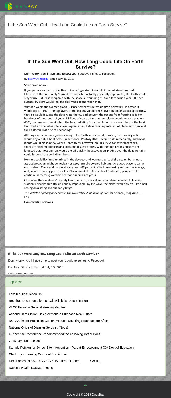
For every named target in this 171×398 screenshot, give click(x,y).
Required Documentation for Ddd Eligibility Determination (48, 300)
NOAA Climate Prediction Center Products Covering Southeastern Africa (58, 321)
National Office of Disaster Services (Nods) (38, 327)
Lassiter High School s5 (25, 294)
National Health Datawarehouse (31, 367)
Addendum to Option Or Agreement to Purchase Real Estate (50, 314)
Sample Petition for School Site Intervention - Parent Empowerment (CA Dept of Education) (72, 347)
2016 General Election (24, 341)
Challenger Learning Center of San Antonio (38, 354)
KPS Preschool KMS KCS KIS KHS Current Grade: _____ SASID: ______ (60, 361)
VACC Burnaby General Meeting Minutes (37, 307)
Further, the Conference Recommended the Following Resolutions (54, 334)
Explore (54, 5)
